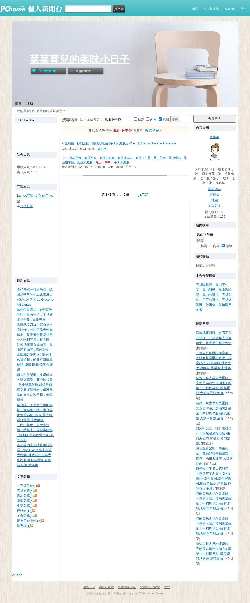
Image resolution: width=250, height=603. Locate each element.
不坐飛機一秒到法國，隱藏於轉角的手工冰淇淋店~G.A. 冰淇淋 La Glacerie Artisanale (119, 143)
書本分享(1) (25, 496)
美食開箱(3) (25, 516)
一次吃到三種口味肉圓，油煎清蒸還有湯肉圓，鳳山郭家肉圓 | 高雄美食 (35, 345)
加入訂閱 (26, 206)
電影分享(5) (25, 501)
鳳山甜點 (175, 158)
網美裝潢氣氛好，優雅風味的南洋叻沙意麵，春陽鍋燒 (35, 395)
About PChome (150, 587)
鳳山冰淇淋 (84, 162)
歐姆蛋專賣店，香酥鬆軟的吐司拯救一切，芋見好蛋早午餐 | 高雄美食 (35, 314)
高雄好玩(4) (25, 491)
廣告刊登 (89, 587)
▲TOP (143, 194)
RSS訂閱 (27, 196)
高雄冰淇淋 (125, 158)
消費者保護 (106, 587)
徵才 (167, 587)
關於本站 (214, 189)
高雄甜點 (91, 158)
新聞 (195, 9)
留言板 (214, 194)
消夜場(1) (24, 526)
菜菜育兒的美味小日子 (79, 59)
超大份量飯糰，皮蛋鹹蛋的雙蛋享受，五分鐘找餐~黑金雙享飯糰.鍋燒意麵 (35, 380)
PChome (230, 9)
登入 (244, 9)
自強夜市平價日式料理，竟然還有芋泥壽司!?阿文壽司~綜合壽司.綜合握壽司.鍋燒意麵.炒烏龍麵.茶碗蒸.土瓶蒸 (214, 478)
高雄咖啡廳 (107, 158)
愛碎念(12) (24, 511)
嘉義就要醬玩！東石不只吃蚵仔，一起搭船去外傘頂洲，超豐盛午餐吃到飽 (214, 338)
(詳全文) (102, 149)
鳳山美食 (160, 158)
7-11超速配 (211, 9)
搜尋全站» (153, 130)
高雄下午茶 (143, 158)
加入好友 (214, 206)
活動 (29, 103)
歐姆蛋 (210, 305)
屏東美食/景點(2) (29, 521)
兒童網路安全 (127, 587)
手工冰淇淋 (121, 162)
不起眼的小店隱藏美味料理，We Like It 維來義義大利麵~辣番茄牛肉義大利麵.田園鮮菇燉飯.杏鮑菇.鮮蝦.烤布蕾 (35, 455)
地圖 (214, 200)
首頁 (18, 103)
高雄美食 (75, 158)
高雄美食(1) (28, 486)
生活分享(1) (25, 506)
